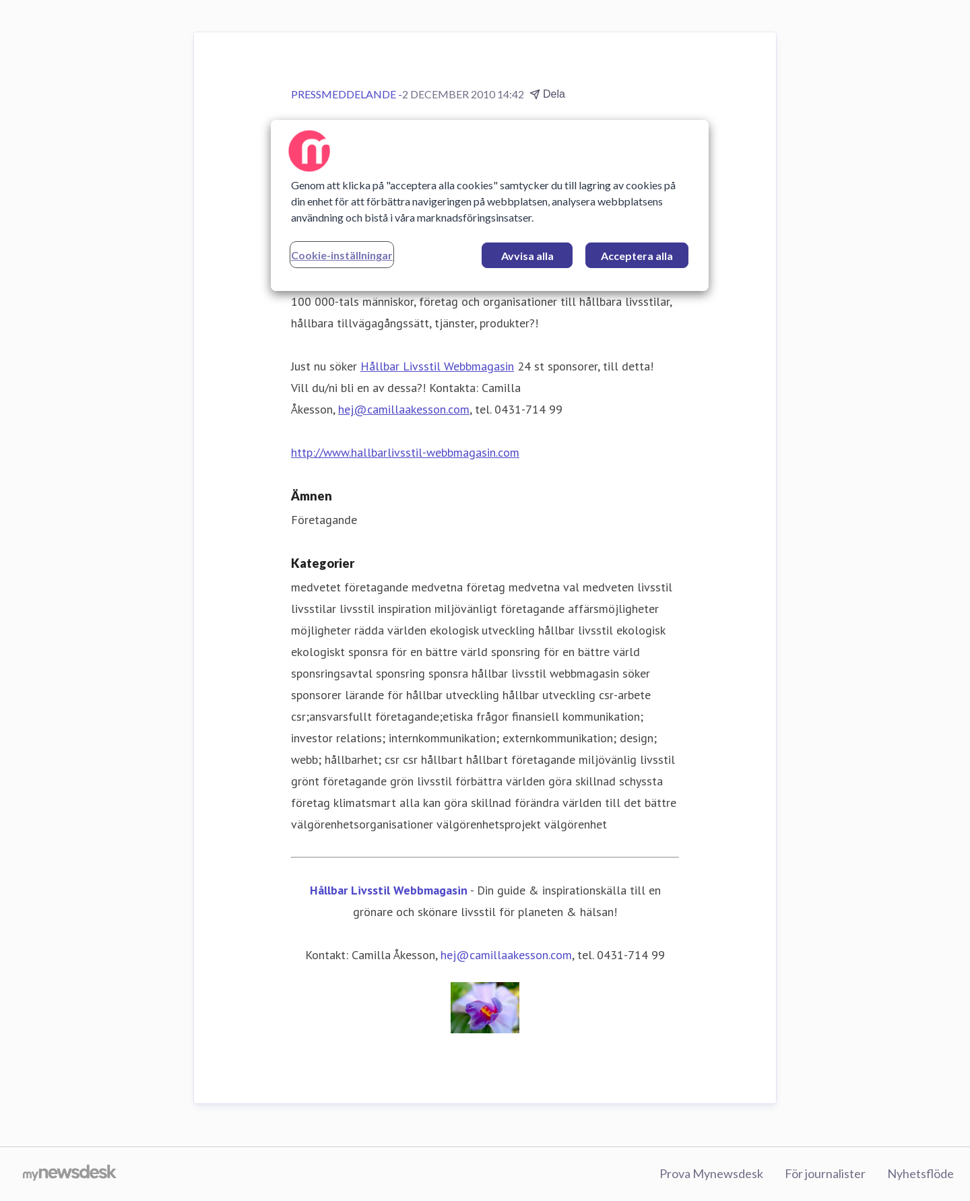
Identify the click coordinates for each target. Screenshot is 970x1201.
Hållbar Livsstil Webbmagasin (437, 366)
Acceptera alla (637, 255)
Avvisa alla (527, 255)
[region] (490, 205)
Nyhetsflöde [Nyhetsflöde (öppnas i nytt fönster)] (920, 1173)
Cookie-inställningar (342, 255)
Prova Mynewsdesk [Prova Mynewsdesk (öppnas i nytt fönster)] (711, 1173)
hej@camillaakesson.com (404, 409)
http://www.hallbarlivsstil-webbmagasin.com (405, 452)
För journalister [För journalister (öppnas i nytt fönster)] (825, 1173)
